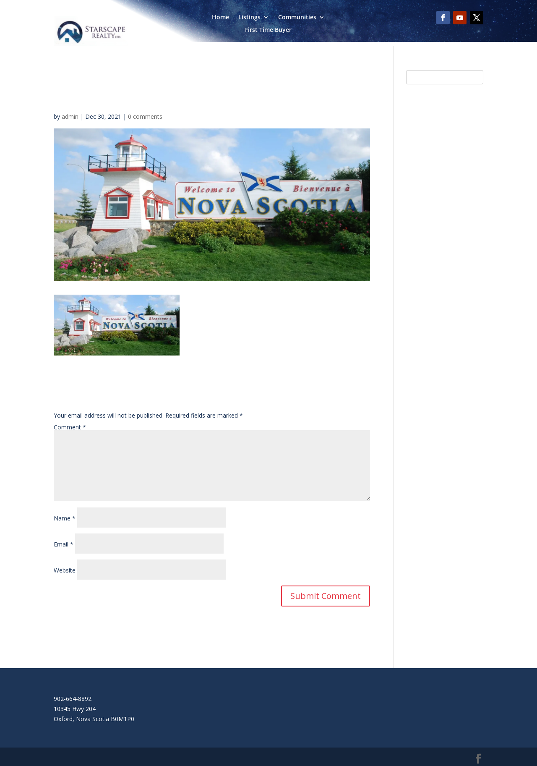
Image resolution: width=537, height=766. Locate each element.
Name (65, 518)
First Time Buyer (268, 30)
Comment (70, 427)
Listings (249, 17)
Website (65, 570)
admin (70, 116)
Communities (297, 17)
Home (220, 17)
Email (63, 544)
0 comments (145, 116)
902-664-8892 (72, 699)
